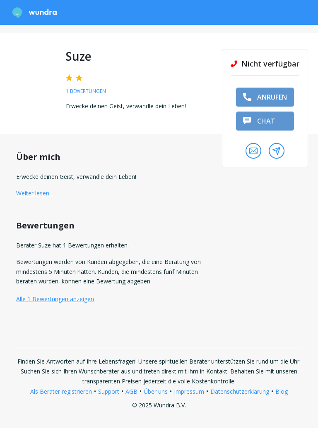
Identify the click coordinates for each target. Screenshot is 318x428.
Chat (259, 121)
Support (108, 391)
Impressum (189, 391)
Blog (281, 391)
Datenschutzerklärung (239, 391)
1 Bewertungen (86, 91)
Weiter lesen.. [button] (34, 193)
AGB (131, 391)
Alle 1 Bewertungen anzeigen (55, 299)
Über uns (156, 391)
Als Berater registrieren (61, 391)
